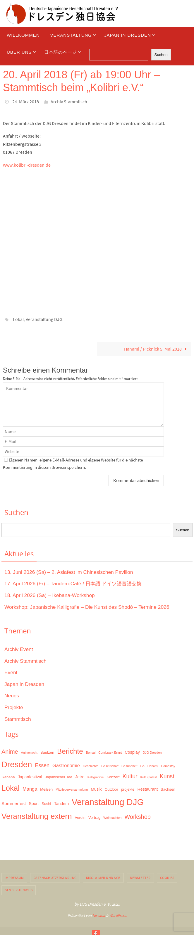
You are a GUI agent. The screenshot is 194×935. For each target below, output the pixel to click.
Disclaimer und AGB (103, 877)
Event (11, 672)
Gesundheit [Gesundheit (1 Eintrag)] (129, 765)
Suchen (161, 55)
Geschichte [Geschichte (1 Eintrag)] (90, 765)
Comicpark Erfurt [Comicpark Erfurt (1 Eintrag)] (110, 752)
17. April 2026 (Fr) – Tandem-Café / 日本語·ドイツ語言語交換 (76, 583)
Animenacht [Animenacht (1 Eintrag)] (29, 752)
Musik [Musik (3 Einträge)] (96, 788)
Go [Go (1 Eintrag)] (142, 765)
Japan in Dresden (25, 684)
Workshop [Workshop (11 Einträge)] (137, 816)
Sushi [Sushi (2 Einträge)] (46, 803)
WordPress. (118, 914)
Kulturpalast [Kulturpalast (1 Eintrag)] (148, 776)
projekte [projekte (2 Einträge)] (128, 789)
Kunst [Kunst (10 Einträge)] (167, 775)
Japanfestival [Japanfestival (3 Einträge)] (30, 776)
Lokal (18, 319)
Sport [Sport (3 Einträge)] (34, 803)
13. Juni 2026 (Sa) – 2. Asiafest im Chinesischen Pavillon (71, 571)
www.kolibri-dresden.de (27, 165)
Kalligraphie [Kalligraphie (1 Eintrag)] (95, 776)
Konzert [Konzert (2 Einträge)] (113, 776)
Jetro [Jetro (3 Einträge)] (80, 776)
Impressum (14, 877)
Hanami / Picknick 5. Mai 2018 (156, 348)
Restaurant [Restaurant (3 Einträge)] (147, 788)
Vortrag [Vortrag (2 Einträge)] (94, 817)
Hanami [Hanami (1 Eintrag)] (152, 765)
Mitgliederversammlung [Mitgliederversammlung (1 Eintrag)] (72, 789)
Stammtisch (18, 718)
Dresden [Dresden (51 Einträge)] (16, 763)
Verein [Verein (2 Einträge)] (80, 817)
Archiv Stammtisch (69, 101)
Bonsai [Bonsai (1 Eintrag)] (91, 752)
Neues (12, 695)
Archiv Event (19, 649)
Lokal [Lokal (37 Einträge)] (10, 787)
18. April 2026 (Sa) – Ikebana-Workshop (51, 595)
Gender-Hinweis (18, 889)
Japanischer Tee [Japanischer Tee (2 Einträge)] (58, 776)
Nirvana (98, 914)
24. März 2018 (25, 101)
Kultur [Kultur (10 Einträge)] (130, 775)
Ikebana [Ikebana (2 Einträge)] (8, 776)
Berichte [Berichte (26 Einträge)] (70, 751)
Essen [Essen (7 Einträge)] (42, 765)
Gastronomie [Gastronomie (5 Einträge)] (66, 764)
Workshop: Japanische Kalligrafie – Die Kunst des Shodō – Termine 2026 (89, 606)
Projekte (14, 707)
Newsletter (140, 877)
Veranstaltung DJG (44, 319)
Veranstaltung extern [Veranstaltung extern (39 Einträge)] (36, 815)
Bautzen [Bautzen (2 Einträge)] (47, 752)
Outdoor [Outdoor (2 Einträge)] (111, 789)
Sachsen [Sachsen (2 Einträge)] (168, 789)
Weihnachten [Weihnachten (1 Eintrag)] (112, 817)
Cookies (167, 877)
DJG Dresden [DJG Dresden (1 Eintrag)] (152, 752)
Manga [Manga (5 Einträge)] (30, 788)
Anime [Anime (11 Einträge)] (9, 751)
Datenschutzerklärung (55, 877)
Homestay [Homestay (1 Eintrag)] (168, 765)
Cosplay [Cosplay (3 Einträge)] (132, 751)
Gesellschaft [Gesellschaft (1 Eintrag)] (110, 765)
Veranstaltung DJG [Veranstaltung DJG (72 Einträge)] (108, 801)
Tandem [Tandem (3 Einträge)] (61, 803)
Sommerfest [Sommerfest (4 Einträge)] (13, 802)
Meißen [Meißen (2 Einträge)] (46, 789)
